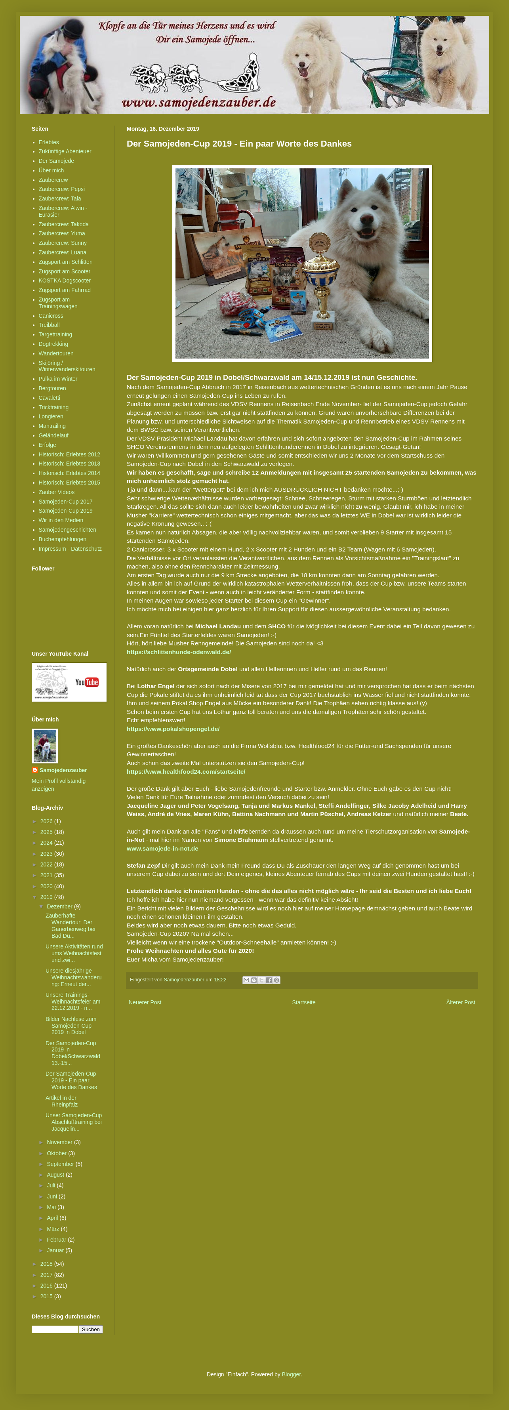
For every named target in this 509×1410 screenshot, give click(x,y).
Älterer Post (460, 1002)
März (54, 1229)
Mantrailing (52, 426)
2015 (47, 1296)
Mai (52, 1207)
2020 (47, 886)
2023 (47, 854)
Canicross (51, 316)
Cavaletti (49, 398)
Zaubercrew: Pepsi (62, 189)
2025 (47, 832)
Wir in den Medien (61, 520)
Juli (52, 1185)
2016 (47, 1285)
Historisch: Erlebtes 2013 (70, 463)
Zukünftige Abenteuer (65, 151)
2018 (47, 1264)
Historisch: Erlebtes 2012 (70, 454)
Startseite (304, 1002)
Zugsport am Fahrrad (65, 290)
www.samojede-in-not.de (162, 848)
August (56, 1175)
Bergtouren (52, 388)
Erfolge (47, 445)
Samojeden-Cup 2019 (66, 511)
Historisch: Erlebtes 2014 (70, 473)
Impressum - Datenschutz (70, 549)
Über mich (51, 170)
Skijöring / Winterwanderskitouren (67, 366)
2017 (47, 1275)
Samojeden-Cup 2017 (66, 501)
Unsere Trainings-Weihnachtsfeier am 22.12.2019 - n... (73, 1001)
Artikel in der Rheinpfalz (62, 1101)
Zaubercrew (53, 180)
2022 (47, 864)
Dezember (60, 906)
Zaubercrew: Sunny (63, 243)
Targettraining (55, 334)
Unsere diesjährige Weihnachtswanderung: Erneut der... (74, 977)
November (60, 1142)
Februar (57, 1239)
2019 (47, 897)
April (53, 1218)
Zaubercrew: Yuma (62, 233)
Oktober (57, 1153)
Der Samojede (56, 161)
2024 (47, 843)
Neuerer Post (145, 1002)
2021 (47, 875)
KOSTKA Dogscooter (65, 280)
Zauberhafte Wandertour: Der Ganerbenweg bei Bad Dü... (70, 925)
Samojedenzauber (63, 770)
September (61, 1164)
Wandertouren (56, 353)
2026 (47, 821)
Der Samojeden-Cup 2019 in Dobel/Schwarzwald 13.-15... (73, 1053)
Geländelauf (54, 435)
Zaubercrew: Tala (60, 198)
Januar (56, 1250)
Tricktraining (54, 407)
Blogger (291, 1374)
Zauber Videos (57, 492)
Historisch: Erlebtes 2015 (70, 482)
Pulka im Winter (58, 379)
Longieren (51, 416)
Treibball (49, 325)
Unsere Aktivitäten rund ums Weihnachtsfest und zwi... (74, 953)
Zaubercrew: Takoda (64, 224)
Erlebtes (49, 142)
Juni (53, 1196)
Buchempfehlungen (63, 539)
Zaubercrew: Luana (63, 252)
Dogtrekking (54, 344)
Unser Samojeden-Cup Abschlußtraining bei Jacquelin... (74, 1122)
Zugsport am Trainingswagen (58, 302)
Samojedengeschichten (68, 530)
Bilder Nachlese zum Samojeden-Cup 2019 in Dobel (71, 1026)
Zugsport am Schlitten (66, 262)
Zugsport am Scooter (65, 271)
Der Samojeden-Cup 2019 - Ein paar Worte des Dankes (71, 1080)
